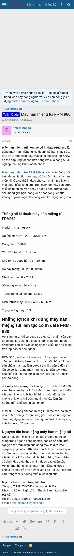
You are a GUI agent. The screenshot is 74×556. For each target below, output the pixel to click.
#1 (70, 140)
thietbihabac (11, 119)
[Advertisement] (37, 48)
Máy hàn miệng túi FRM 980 (21, 172)
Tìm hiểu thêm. (50, 101)
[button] (4, 4)
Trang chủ (20, 545)
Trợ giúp (7, 545)
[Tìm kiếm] (68, 4)
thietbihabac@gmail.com (28, 502)
